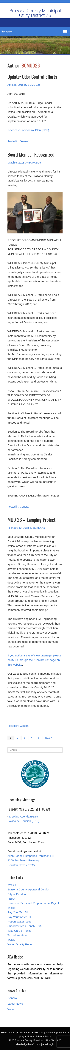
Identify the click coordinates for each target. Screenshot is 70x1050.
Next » (48, 737)
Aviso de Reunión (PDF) (24, 821)
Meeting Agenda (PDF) (23, 816)
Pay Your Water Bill (19, 917)
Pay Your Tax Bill (17, 912)
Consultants (23, 1032)
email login (48, 1044)
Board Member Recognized (30, 154)
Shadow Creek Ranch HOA (24, 926)
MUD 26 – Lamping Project (31, 519)
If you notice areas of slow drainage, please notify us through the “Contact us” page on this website (34, 660)
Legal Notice (27, 1036)
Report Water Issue (19, 921)
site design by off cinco (28, 1044)
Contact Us (63, 1032)
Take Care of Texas (19, 930)
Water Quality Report (20, 944)
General (24, 141)
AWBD (11, 884)
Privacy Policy (43, 1036)
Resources (38, 1032)
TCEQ (11, 939)
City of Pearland (17, 894)
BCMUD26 (30, 65)
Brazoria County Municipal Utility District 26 (35, 13)
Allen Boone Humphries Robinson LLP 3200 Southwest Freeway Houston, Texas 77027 (31, 860)
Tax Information (17, 935)
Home (4, 1032)
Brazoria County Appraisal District (28, 889)
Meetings (50, 1032)
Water (11, 1009)
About (12, 1032)
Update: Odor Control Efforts (32, 76)
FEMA (11, 898)
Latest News (15, 1003)
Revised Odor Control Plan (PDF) (28, 130)
